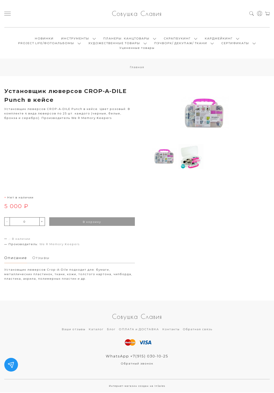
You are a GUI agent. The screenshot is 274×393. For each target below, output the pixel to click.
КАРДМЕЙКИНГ (219, 38)
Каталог (96, 330)
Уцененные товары (137, 48)
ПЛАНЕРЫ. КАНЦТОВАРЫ (126, 38)
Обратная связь (197, 330)
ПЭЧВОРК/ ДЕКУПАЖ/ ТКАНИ (180, 43)
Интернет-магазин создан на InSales (137, 386)
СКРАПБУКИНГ (177, 38)
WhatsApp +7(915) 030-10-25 (137, 356)
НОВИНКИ (44, 38)
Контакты (171, 330)
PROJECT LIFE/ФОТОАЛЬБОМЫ (46, 43)
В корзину (92, 222)
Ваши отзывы (73, 330)
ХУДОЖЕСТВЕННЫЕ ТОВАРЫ (114, 43)
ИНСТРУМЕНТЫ (75, 38)
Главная (137, 67)
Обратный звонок (137, 364)
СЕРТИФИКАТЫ (235, 43)
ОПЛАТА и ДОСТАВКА (139, 330)
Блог (111, 330)
